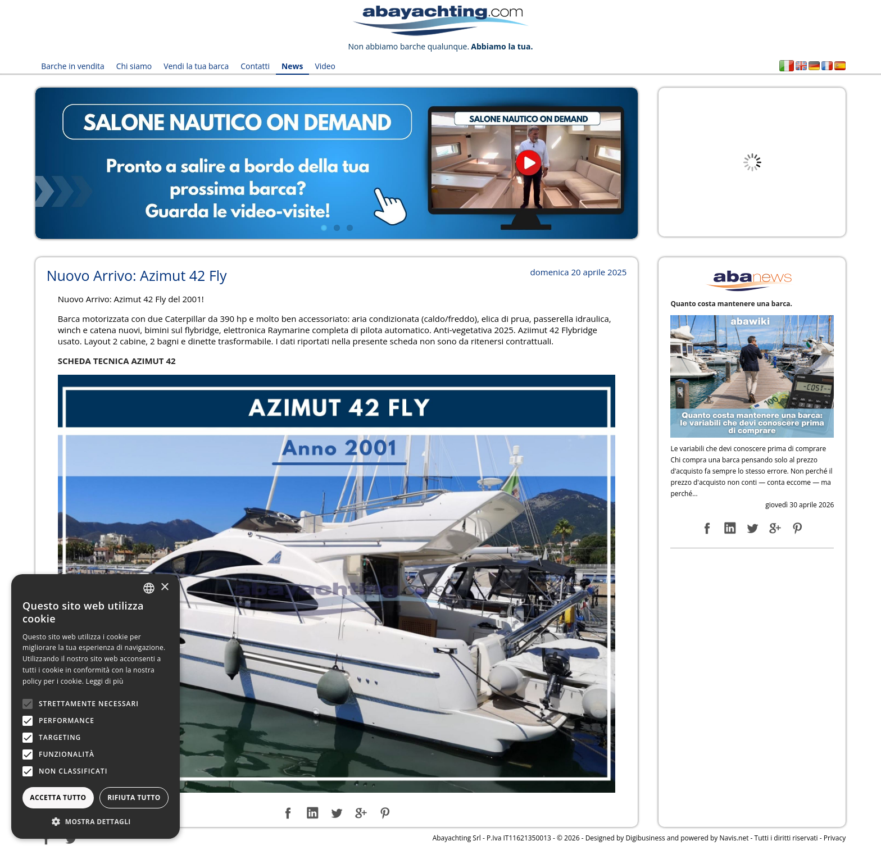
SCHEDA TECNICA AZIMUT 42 (117, 360)
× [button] (164, 587)
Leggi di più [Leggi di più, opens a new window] (105, 681)
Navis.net (733, 838)
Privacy (835, 838)
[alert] (95, 706)
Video (324, 66)
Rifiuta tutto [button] (134, 797)
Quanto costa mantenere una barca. (731, 303)
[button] (95, 822)
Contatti (254, 66)
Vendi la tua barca (196, 66)
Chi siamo (134, 66)
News (291, 66)
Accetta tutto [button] (58, 797)
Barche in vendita (73, 66)
